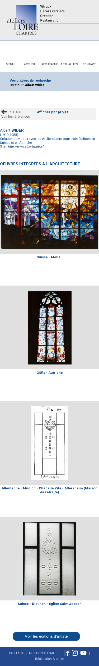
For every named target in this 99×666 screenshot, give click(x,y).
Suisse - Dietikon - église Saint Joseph (50, 604)
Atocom (58, 659)
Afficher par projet (52, 112)
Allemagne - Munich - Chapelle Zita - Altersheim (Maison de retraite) (49, 490)
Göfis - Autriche (49, 373)
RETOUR (15, 112)
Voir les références (15, 116)
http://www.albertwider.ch (26, 146)
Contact (89, 64)
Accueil (30, 64)
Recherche (49, 64)
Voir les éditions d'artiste (46, 636)
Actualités (69, 64)
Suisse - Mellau (50, 257)
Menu (10, 64)
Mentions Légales (43, 653)
